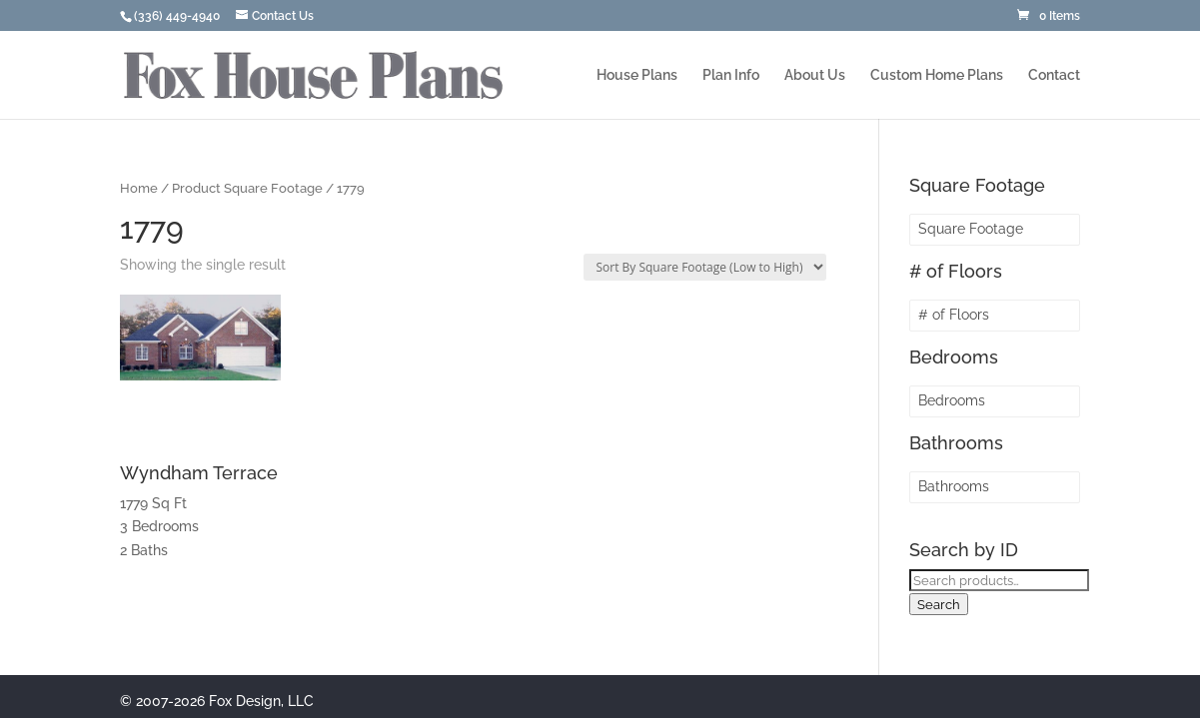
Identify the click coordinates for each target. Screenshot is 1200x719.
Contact (1054, 75)
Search (938, 604)
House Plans (637, 75)
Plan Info (730, 75)
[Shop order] (705, 267)
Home (139, 188)
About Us (814, 75)
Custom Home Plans (936, 75)
